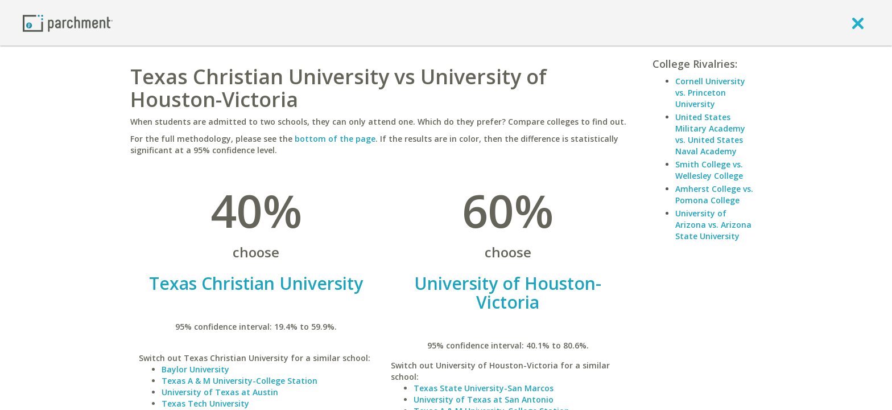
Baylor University (195, 369)
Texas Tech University (205, 403)
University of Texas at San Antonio (484, 399)
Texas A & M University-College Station (239, 380)
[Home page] (68, 22)
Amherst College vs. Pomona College (714, 194)
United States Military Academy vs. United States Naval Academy (710, 134)
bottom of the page (335, 138)
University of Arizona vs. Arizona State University (713, 224)
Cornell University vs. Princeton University (710, 92)
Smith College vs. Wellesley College (709, 170)
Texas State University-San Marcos (484, 388)
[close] (857, 23)
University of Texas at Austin (220, 392)
